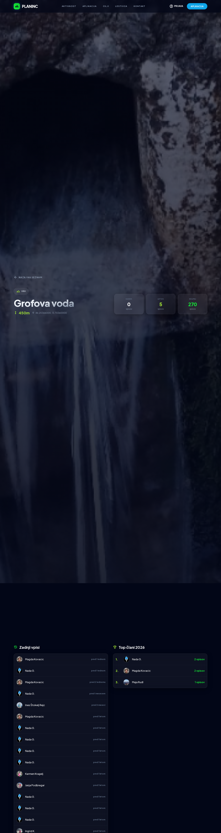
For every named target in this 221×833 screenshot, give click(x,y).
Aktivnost (69, 6)
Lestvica (121, 6)
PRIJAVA (176, 6)
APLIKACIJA (197, 6)
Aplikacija (90, 6)
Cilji (106, 6)
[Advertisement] (110, 615)
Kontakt (139, 6)
